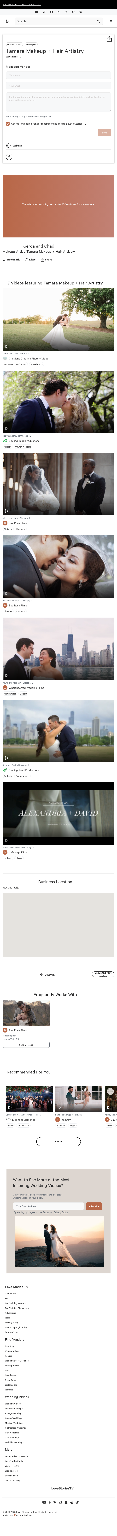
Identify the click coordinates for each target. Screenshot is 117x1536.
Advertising (10, 1334)
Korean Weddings (13, 1439)
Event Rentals (11, 1401)
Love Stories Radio (14, 1482)
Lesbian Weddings (14, 1430)
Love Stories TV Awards (16, 1478)
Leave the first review (103, 996)
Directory (9, 1368)
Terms (46, 1234)
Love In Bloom (11, 1497)
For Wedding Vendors (15, 1325)
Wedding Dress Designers (17, 1382)
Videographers (12, 1372)
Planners (9, 1411)
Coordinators (11, 1397)
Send (104, 154)
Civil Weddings (12, 1459)
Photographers (12, 1387)
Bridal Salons (11, 1406)
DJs (7, 1392)
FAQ (7, 1320)
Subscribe (93, 1228)
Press (7, 1339)
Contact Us (10, 1315)
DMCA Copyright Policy (16, 1349)
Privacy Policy (61, 1234)
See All (58, 1163)
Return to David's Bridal (22, 4)
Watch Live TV (12, 1487)
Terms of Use (11, 1354)
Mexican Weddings (14, 1444)
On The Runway (12, 1502)
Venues (8, 1377)
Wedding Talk (11, 1492)
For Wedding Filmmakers (17, 1329)
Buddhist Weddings (14, 1464)
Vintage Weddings (14, 1435)
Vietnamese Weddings (15, 1449)
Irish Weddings (12, 1454)
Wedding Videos (13, 1425)
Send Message (26, 1066)
